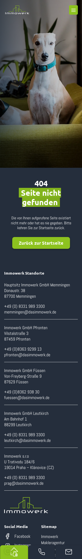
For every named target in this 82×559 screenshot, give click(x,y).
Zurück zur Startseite (41, 243)
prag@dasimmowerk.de (24, 483)
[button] (8, 551)
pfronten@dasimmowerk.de (27, 355)
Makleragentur (53, 542)
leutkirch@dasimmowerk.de (27, 440)
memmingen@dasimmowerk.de (30, 312)
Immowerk (49, 536)
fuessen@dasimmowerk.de (26, 397)
